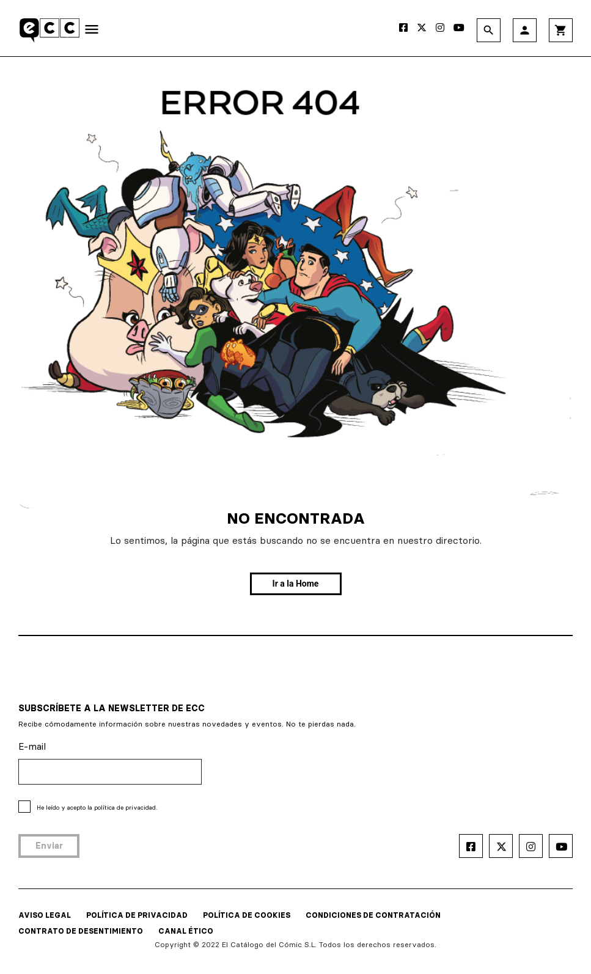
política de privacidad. (125, 807)
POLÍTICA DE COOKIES (246, 915)
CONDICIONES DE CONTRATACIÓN (373, 915)
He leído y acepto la (97, 807)
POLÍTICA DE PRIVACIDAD (137, 915)
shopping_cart (560, 30)
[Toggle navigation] (92, 31)
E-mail (32, 746)
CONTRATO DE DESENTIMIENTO (80, 931)
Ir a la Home (296, 583)
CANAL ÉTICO (185, 931)
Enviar (49, 845)
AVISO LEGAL (44, 915)
